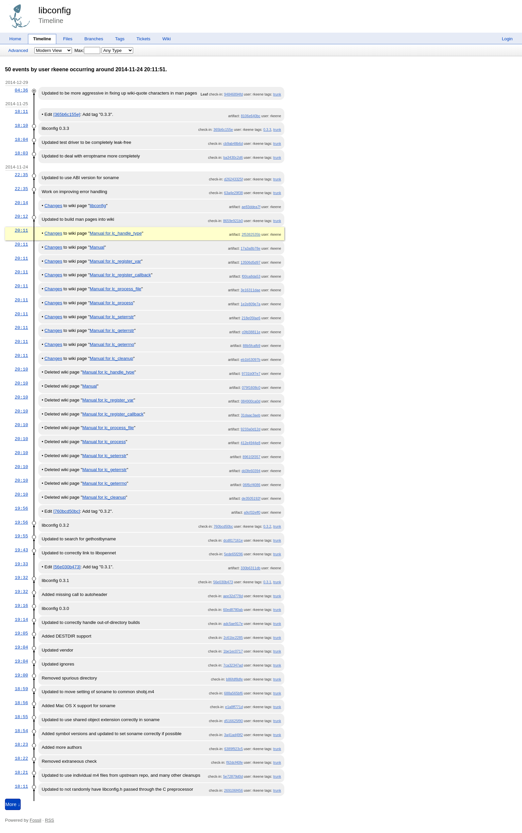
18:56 (21, 703)
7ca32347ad (233, 665)
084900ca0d (250, 401)
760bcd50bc (223, 526)
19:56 (21, 508)
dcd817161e (233, 540)
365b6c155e (223, 130)
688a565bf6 (233, 693)
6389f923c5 (233, 749)
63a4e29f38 (233, 193)
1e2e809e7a (250, 304)
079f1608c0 (251, 388)
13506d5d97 (250, 262)
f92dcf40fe (234, 762)
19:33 (21, 564)
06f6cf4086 (251, 485)
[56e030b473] (67, 566)
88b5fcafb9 (251, 346)
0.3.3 (267, 130)
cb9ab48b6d (233, 143)
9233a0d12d (250, 429)
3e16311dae (250, 290)
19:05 (21, 633)
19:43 (21, 550)
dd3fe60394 (251, 471)
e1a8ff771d (234, 707)
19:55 (21, 536)
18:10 (21, 126)
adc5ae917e (233, 624)
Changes (53, 205)
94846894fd (233, 94)
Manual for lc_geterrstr (112, 330)
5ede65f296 (233, 554)
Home (15, 38)
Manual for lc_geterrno (112, 344)
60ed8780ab (233, 610)
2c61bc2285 (233, 638)
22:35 (21, 175)
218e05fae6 (251, 318)
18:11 (21, 112)
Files (67, 38)
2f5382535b (251, 234)
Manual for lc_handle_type (115, 233)
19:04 (21, 647)
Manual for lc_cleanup (111, 358)
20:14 (21, 203)
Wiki (166, 38)
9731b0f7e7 (251, 374)
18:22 (21, 758)
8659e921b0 (233, 221)
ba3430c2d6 (233, 157)
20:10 (21, 369)
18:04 (21, 139)
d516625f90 (233, 721)
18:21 (21, 772)
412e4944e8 (250, 443)
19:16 (21, 606)
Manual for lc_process (111, 302)
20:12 (21, 216)
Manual (97, 247)
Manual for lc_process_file (115, 288)
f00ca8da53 (251, 276)
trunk (277, 94)
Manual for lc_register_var (115, 261)
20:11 (21, 230)
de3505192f (251, 498)
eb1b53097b (250, 360)
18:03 (21, 153)
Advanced (18, 50)
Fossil (35, 820)
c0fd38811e (251, 332)
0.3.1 (267, 582)
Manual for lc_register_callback (120, 274)
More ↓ (12, 804)
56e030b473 (223, 582)
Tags (120, 38)
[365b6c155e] (66, 114)
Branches (94, 38)
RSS (49, 820)
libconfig (54, 10)
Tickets (143, 38)
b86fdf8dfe (234, 679)
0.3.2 (267, 526)
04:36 (21, 90)
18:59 (21, 689)
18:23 (21, 744)
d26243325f (233, 179)
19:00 (21, 675)
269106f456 (233, 790)
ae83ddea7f (251, 207)
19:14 (21, 620)
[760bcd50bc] (66, 511)
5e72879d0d (233, 776)
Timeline (42, 38)
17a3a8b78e (250, 248)
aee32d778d (233, 596)
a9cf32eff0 (252, 512)
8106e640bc (250, 116)
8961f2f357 (251, 457)
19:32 (21, 578)
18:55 (21, 717)
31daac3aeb (250, 415)
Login (507, 38)
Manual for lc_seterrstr (112, 316)
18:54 (21, 731)
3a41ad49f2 (233, 735)
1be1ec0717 (233, 651)
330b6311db (250, 568)
